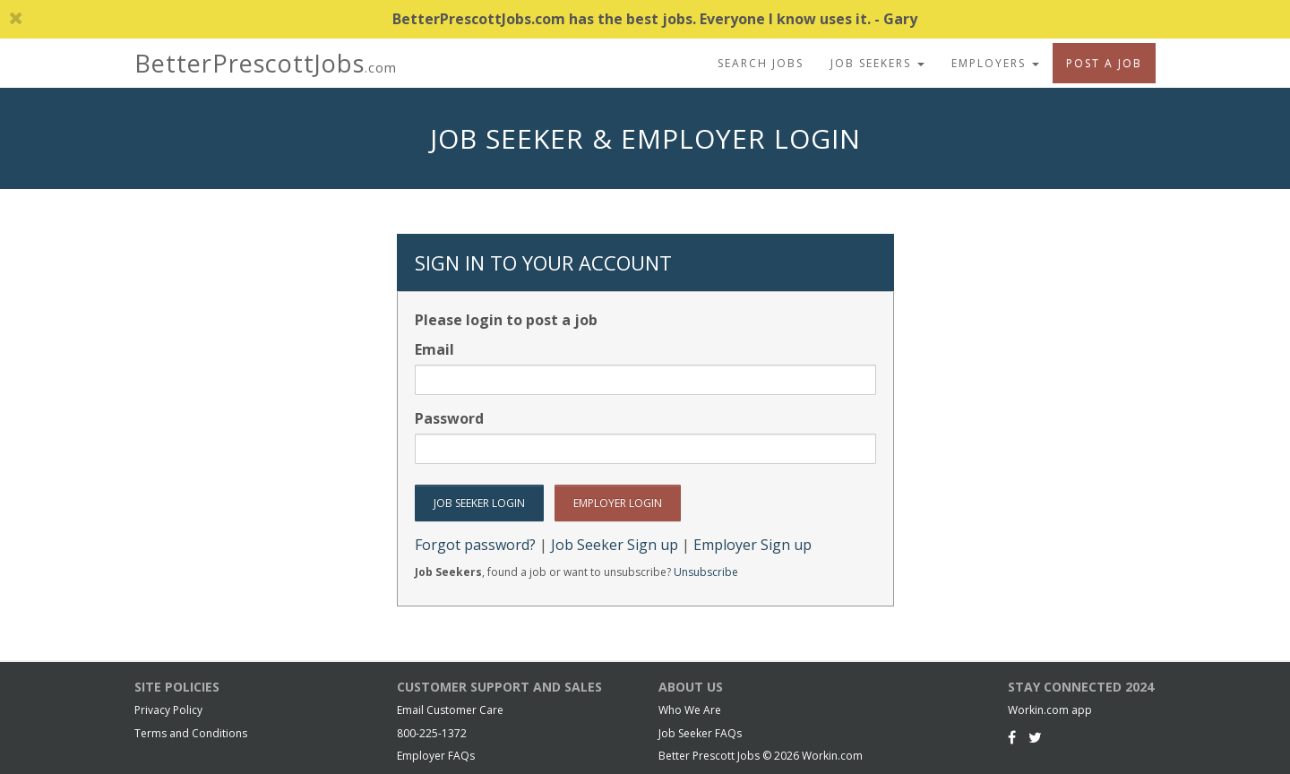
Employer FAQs (436, 755)
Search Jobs (761, 63)
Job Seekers (877, 63)
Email (434, 349)
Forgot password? (475, 545)
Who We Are (689, 710)
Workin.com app (1050, 710)
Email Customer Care (450, 710)
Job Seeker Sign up (614, 545)
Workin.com (832, 755)
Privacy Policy (168, 710)
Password (449, 418)
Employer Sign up (752, 545)
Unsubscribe (706, 572)
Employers (995, 63)
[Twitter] (1035, 737)
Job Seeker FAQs (700, 733)
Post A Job (1104, 63)
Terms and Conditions (190, 733)
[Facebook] (1012, 737)
